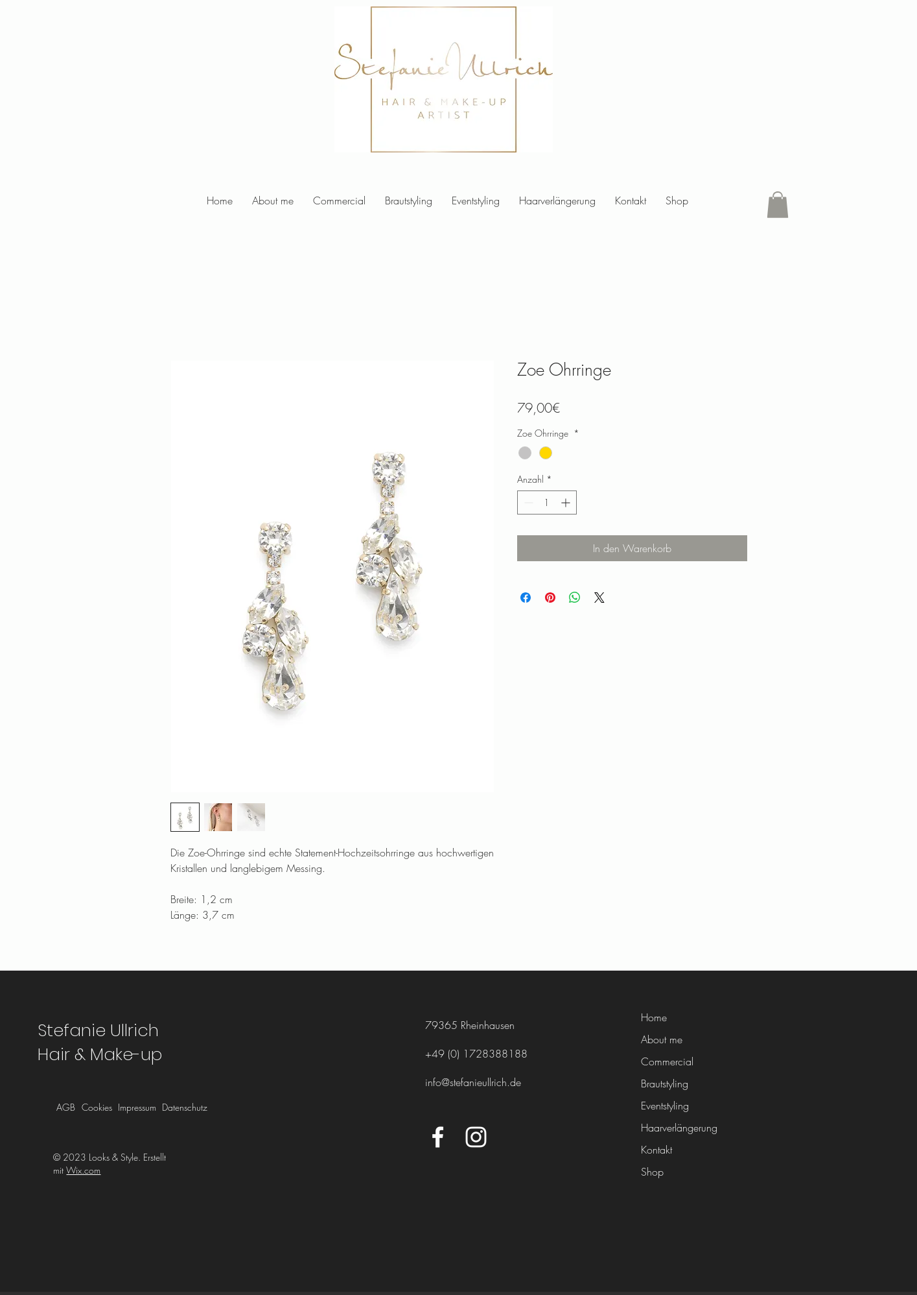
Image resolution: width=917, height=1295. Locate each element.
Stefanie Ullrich (98, 1030)
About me (661, 1039)
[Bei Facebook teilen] (525, 597)
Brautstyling (664, 1083)
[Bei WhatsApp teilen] (575, 597)
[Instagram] (476, 1137)
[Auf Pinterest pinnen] (550, 597)
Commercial (667, 1061)
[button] (778, 204)
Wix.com (83, 1170)
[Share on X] (599, 597)
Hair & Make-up (100, 1054)
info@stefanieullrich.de (473, 1082)
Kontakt (656, 1150)
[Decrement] (527, 502)
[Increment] (567, 502)
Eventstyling (665, 1105)
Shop (652, 1172)
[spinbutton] (547, 502)
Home (654, 1017)
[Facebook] (438, 1137)
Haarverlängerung (675, 1127)
